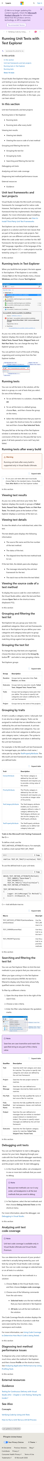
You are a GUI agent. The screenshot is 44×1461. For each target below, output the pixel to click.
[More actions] (40, 32)
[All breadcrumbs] (4, 32)
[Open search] (34, 3)
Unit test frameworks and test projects (17, 63)
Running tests (9, 69)
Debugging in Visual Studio (13, 1216)
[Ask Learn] (35, 32)
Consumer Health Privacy (11, 1454)
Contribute (6, 1451)
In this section (9, 60)
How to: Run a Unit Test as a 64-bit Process (19, 1419)
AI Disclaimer (6, 1448)
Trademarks (6, 1458)
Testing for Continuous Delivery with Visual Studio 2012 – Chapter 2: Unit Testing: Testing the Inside (21, 1394)
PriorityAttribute (9, 790)
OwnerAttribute (8, 776)
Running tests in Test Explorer (14, 66)
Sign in (39, 3)
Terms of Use (29, 1454)
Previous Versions (20, 1448)
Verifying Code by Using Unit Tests (18, 32)
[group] (22, 859)
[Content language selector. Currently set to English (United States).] (12, 1437)
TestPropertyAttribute (29, 753)
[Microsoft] (22, 3)
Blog (31, 1448)
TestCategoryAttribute (11, 804)
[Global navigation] (2, 3)
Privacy (15, 1451)
